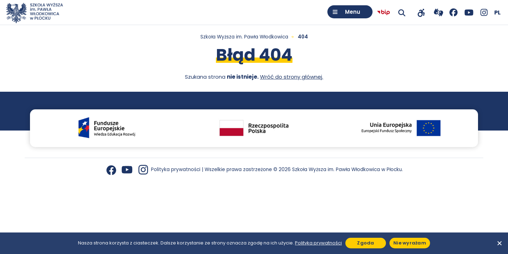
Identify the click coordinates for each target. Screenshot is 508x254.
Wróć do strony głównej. (291, 76)
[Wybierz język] (497, 12)
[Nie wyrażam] (499, 243)
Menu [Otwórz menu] (352, 12)
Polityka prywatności (175, 169)
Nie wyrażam (409, 243)
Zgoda (365, 243)
